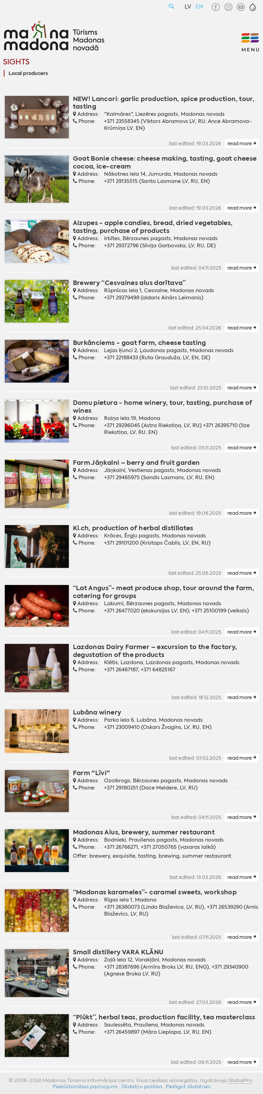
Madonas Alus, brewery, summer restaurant (144, 832)
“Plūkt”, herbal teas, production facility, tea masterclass (164, 1017)
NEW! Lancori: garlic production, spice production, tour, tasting (164, 103)
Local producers (28, 73)
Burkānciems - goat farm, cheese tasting (139, 342)
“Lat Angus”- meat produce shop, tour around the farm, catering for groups (163, 592)
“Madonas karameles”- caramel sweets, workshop (155, 892)
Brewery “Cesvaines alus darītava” (129, 282)
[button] (253, 7)
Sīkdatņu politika (141, 1086)
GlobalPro (240, 1080)
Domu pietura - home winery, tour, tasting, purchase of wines (162, 406)
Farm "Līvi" (91, 773)
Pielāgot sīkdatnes (188, 1086)
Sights (16, 62)
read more (239, 143)
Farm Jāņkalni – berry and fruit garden (136, 462)
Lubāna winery (97, 712)
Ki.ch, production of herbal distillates (133, 528)
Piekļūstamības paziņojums (85, 1086)
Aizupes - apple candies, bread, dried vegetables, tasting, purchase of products (153, 227)
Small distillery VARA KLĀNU (118, 952)
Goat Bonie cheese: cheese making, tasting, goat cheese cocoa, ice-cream (165, 162)
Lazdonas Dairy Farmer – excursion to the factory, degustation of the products (155, 651)
